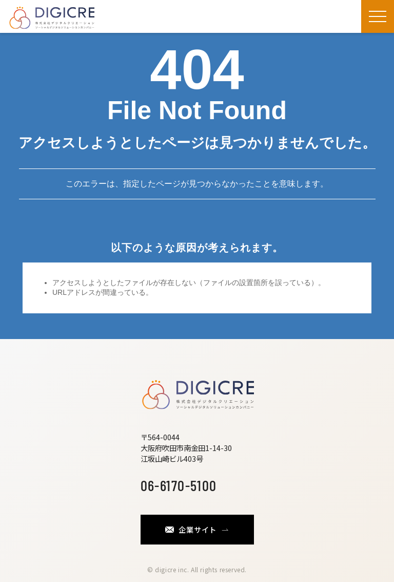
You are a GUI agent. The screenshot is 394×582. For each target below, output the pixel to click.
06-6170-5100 (179, 485)
